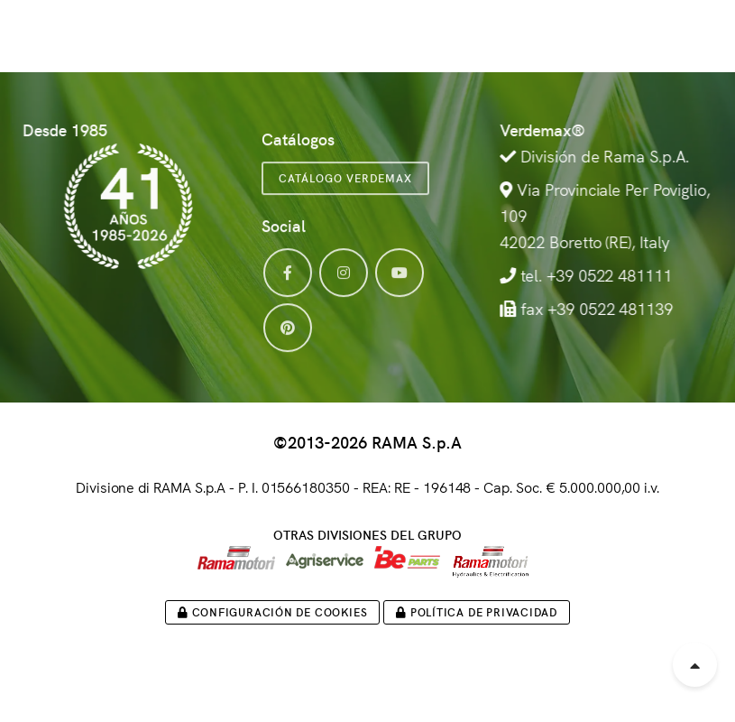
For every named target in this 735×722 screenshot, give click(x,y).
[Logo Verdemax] (112, 31)
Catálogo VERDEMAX (345, 189)
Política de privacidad (476, 611)
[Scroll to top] (695, 665)
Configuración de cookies (272, 611)
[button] (685, 31)
